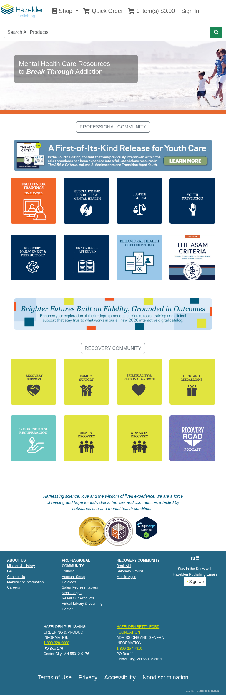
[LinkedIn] (197, 558)
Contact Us (16, 577)
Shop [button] (63, 11)
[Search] (107, 32)
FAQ (10, 571)
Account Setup (73, 577)
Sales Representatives (80, 587)
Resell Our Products (78, 598)
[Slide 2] (113, 106)
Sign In (189, 11)
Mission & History (21, 566)
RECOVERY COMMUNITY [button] (113, 348)
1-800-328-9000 (56, 643)
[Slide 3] (123, 106)
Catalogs (69, 582)
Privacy (88, 677)
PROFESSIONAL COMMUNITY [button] (113, 126)
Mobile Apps (72, 593)
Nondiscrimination (165, 677)
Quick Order (103, 11)
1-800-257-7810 (129, 648)
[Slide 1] (102, 106)
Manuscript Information (25, 582)
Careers (13, 587)
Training (68, 571)
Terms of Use (55, 677)
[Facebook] (193, 558)
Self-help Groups (130, 571)
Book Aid (124, 566)
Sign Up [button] (195, 581)
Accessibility (120, 677)
